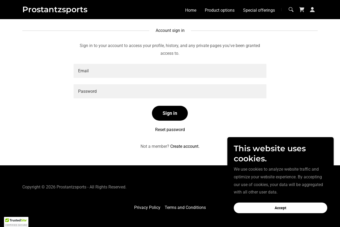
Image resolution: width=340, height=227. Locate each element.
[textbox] (170, 71)
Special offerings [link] (259, 10)
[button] (312, 9)
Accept (280, 208)
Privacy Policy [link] (147, 207)
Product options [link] (220, 10)
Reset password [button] (170, 129)
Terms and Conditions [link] (185, 207)
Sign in (170, 113)
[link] (54, 10)
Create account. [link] (184, 146)
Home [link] (190, 10)
